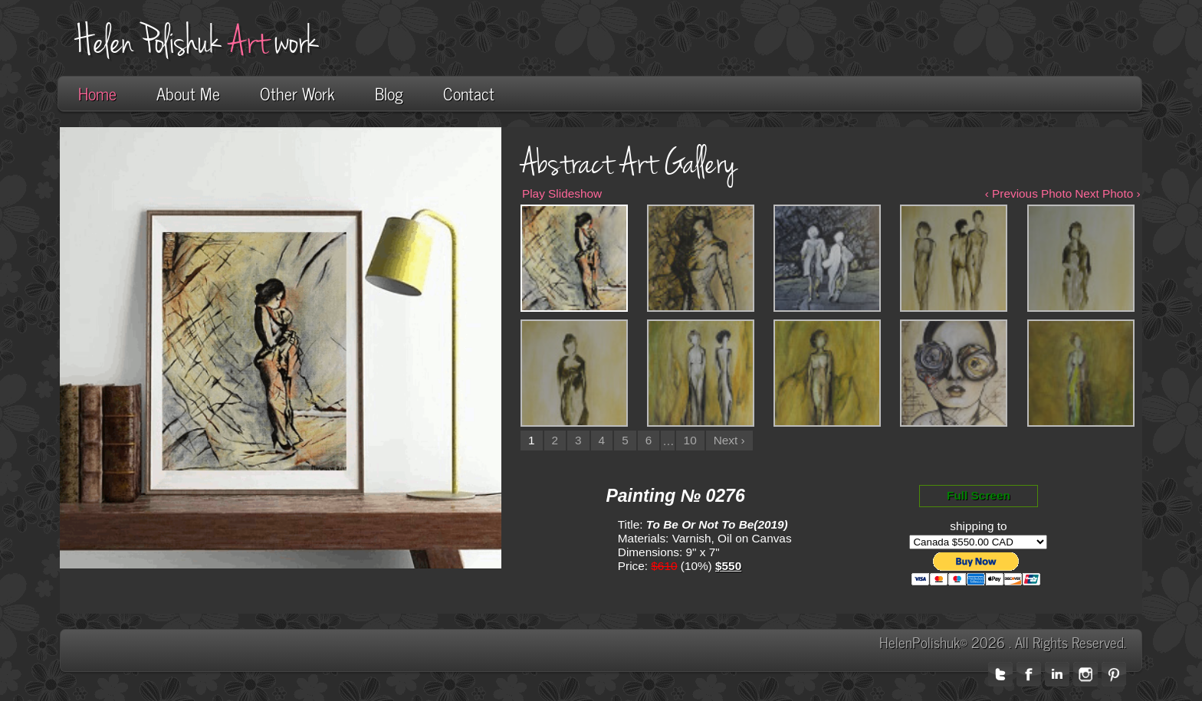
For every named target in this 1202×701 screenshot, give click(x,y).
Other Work (297, 93)
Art (248, 42)
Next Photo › (1107, 193)
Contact (468, 93)
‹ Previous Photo (1028, 193)
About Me (188, 93)
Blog (389, 93)
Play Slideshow (562, 193)
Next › (729, 440)
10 (690, 440)
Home (97, 93)
